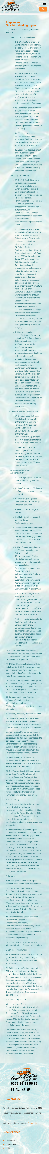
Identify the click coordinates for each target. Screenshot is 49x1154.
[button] (44, 4)
